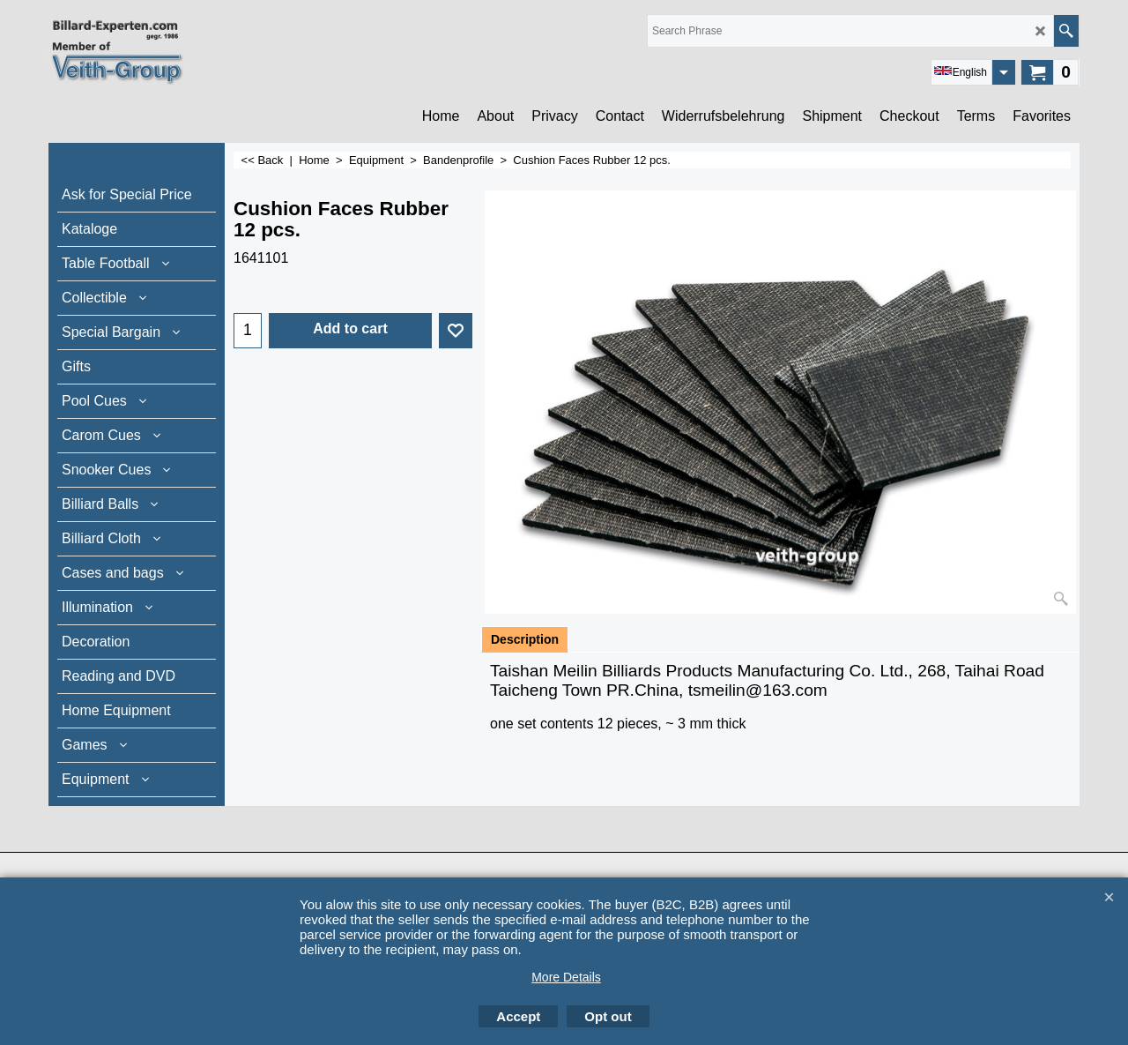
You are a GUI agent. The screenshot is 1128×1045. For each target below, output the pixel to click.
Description (525, 639)
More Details (566, 977)
